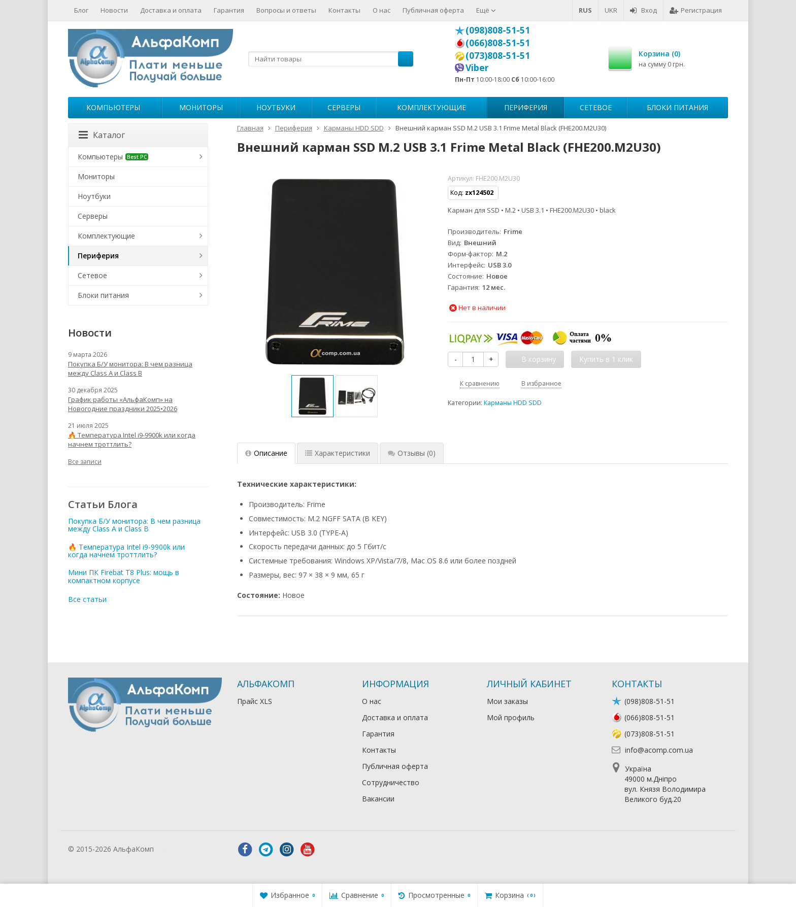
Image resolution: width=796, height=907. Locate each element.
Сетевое (596, 107)
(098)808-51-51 (498, 30)
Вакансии (378, 798)
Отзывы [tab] (412, 453)
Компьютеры (113, 107)
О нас (381, 10)
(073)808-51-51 (498, 55)
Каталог (102, 135)
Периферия (525, 107)
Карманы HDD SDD (513, 402)
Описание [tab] (266, 453)
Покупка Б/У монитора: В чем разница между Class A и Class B (130, 368)
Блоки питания (677, 107)
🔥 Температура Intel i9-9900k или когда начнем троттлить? (131, 439)
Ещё (486, 10)
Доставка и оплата (171, 10)
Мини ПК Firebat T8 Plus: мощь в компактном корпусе (123, 576)
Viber (477, 67)
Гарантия (229, 10)
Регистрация (696, 10)
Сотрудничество (390, 782)
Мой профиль (511, 717)
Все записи (85, 461)
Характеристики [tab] (337, 453)
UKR (611, 10)
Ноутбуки (275, 107)
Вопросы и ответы (286, 10)
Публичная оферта (433, 10)
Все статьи (87, 599)
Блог (81, 10)
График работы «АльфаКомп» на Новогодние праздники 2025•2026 (122, 404)
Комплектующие (431, 107)
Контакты (344, 10)
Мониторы (201, 107)
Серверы (343, 107)
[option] (312, 396)
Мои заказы (507, 701)
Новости (114, 10)
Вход (643, 10)
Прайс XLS (254, 701)
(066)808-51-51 (498, 43)
